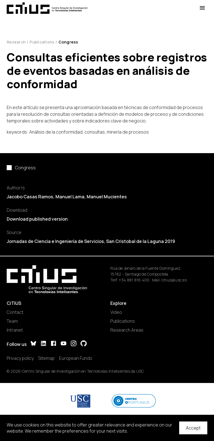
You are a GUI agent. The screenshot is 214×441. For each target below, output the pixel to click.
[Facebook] (53, 344)
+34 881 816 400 (134, 280)
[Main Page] (47, 8)
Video (116, 312)
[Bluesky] (33, 344)
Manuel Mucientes (107, 197)
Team (12, 321)
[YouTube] (63, 344)
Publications (42, 42)
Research (16, 42)
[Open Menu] (202, 8)
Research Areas (127, 330)
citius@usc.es (174, 280)
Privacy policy (20, 358)
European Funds (75, 358)
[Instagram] (73, 344)
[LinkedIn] (43, 344)
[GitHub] (83, 344)
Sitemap (46, 358)
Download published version (37, 219)
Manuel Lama (69, 197)
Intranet (15, 330)
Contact (15, 312)
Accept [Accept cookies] (193, 428)
